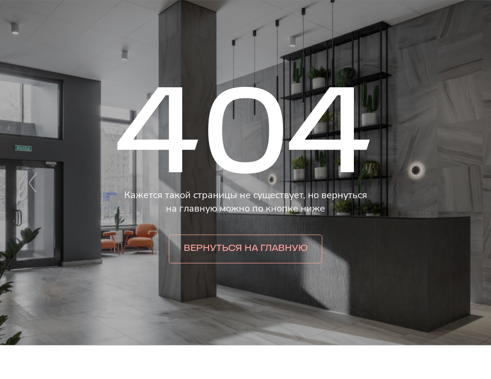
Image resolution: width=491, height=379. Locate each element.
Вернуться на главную (246, 248)
